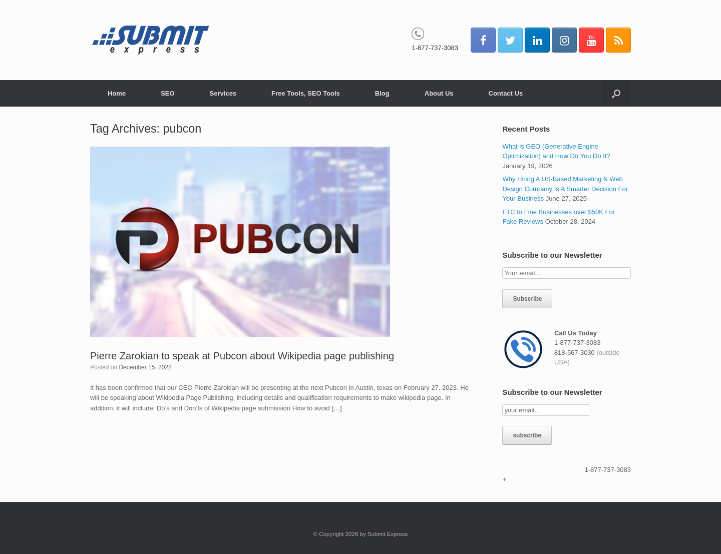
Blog (382, 93)
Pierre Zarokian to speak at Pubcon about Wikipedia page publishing (242, 355)
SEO (167, 93)
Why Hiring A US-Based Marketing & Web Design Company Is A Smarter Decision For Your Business (565, 188)
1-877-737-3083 (435, 48)
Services (223, 93)
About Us (439, 93)
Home (117, 93)
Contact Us (506, 93)
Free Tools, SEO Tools (305, 93)
